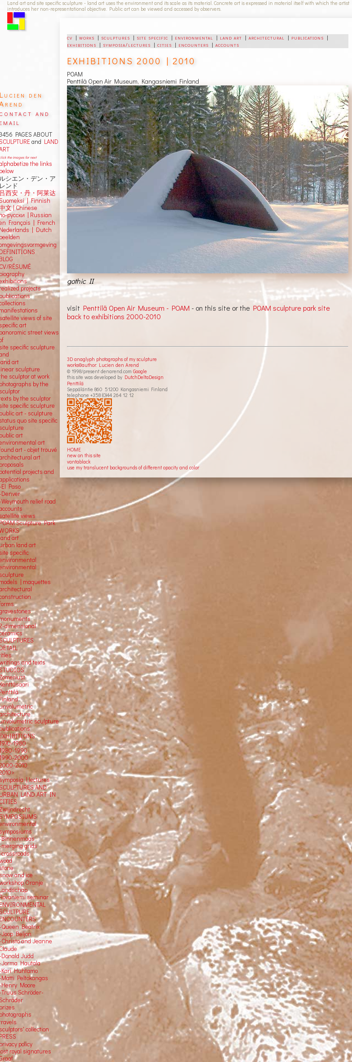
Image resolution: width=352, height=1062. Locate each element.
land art (231, 37)
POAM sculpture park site (291, 307)
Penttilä (75, 383)
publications (307, 37)
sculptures (115, 37)
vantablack (78, 461)
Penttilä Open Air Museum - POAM (137, 307)
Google (140, 371)
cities (164, 44)
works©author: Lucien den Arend (103, 364)
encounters (193, 44)
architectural (267, 37)
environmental (194, 37)
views (28, 516)
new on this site (84, 455)
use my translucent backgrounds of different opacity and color (133, 467)
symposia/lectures (127, 44)
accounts (227, 44)
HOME (74, 449)
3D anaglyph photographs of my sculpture (112, 359)
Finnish (39, 200)
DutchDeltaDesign (144, 377)
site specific (152, 37)
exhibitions (81, 44)
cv (69, 37)
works (86, 37)
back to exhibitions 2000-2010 (114, 316)
